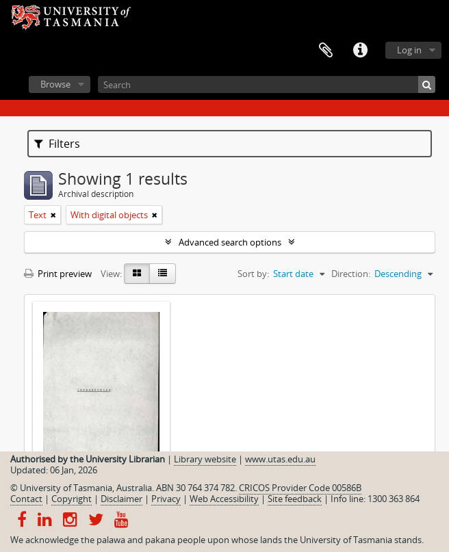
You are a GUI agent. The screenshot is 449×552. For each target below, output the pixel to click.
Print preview (58, 273)
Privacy (166, 498)
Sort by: (253, 273)
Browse (55, 84)
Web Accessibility (224, 498)
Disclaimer (121, 498)
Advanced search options (230, 242)
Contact (26, 498)
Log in (409, 50)
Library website (205, 459)
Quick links (360, 51)
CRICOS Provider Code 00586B (300, 488)
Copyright (71, 498)
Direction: (350, 273)
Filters (57, 143)
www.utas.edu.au (280, 459)
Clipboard (326, 51)
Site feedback (295, 498)
